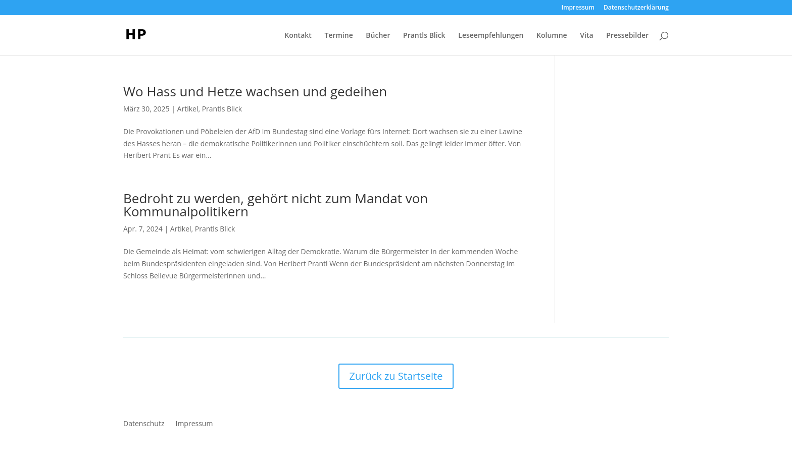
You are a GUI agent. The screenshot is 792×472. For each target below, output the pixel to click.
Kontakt (298, 36)
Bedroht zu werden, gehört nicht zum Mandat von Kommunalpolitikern (275, 204)
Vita (586, 36)
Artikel (188, 108)
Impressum (578, 8)
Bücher (378, 36)
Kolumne (551, 36)
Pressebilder (627, 36)
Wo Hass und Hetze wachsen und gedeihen (255, 91)
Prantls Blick (424, 36)
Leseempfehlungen (490, 36)
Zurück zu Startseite (396, 376)
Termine (338, 36)
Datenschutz (143, 424)
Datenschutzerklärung (636, 8)
